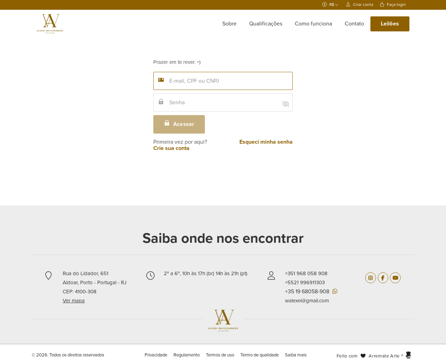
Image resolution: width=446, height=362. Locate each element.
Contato (354, 23)
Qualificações (265, 23)
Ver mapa (74, 300)
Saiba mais (296, 355)
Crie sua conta (171, 148)
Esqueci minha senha (266, 141)
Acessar (179, 124)
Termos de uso (220, 355)
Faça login (393, 4)
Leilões (390, 23)
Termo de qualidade (259, 355)
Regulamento (187, 355)
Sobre (229, 23)
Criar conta (359, 4)
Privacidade (156, 355)
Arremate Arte (384, 356)
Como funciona (313, 23)
